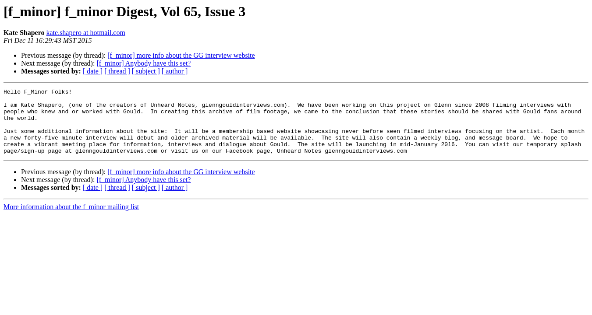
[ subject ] (146, 71)
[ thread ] (117, 71)
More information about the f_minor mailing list (71, 220)
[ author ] (175, 71)
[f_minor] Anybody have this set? (143, 63)
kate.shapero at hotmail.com (85, 32)
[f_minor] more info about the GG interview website (181, 55)
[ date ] (93, 71)
